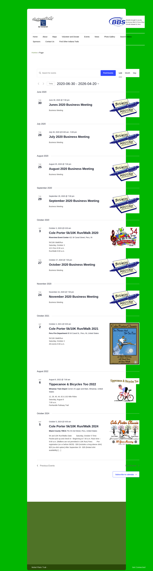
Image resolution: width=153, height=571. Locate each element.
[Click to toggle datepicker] (66, 82)
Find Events (96, 71)
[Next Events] (31, 82)
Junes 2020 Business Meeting (59, 103)
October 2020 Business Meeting (60, 263)
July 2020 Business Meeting (57, 135)
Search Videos (114, 35)
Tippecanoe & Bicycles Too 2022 (60, 382)
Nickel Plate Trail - (28, 565)
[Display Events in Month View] (115, 71)
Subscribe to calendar (113, 473)
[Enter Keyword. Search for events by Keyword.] (57, 71)
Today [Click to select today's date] (39, 82)
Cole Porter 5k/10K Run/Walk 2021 (62, 327)
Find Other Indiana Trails (57, 40)
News (85, 35)
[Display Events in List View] (108, 71)
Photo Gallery (98, 35)
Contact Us (38, 40)
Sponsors (25, 40)
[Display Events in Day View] (123, 71)
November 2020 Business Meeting (62, 295)
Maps (43, 35)
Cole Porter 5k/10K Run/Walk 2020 (62, 231)
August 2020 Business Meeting (59, 167)
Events (75, 35)
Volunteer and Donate (58, 35)
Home (23, 35)
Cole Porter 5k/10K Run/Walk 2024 (62, 424)
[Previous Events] (26, 82)
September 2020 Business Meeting (62, 199)
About (33, 35)
